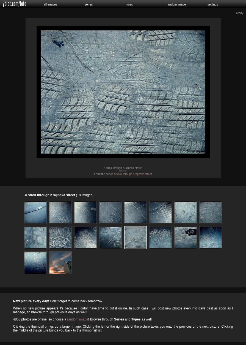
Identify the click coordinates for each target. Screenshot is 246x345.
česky (239, 13)
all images (50, 4)
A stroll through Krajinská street (133, 174)
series (89, 4)
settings (213, 4)
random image (176, 4)
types (129, 4)
